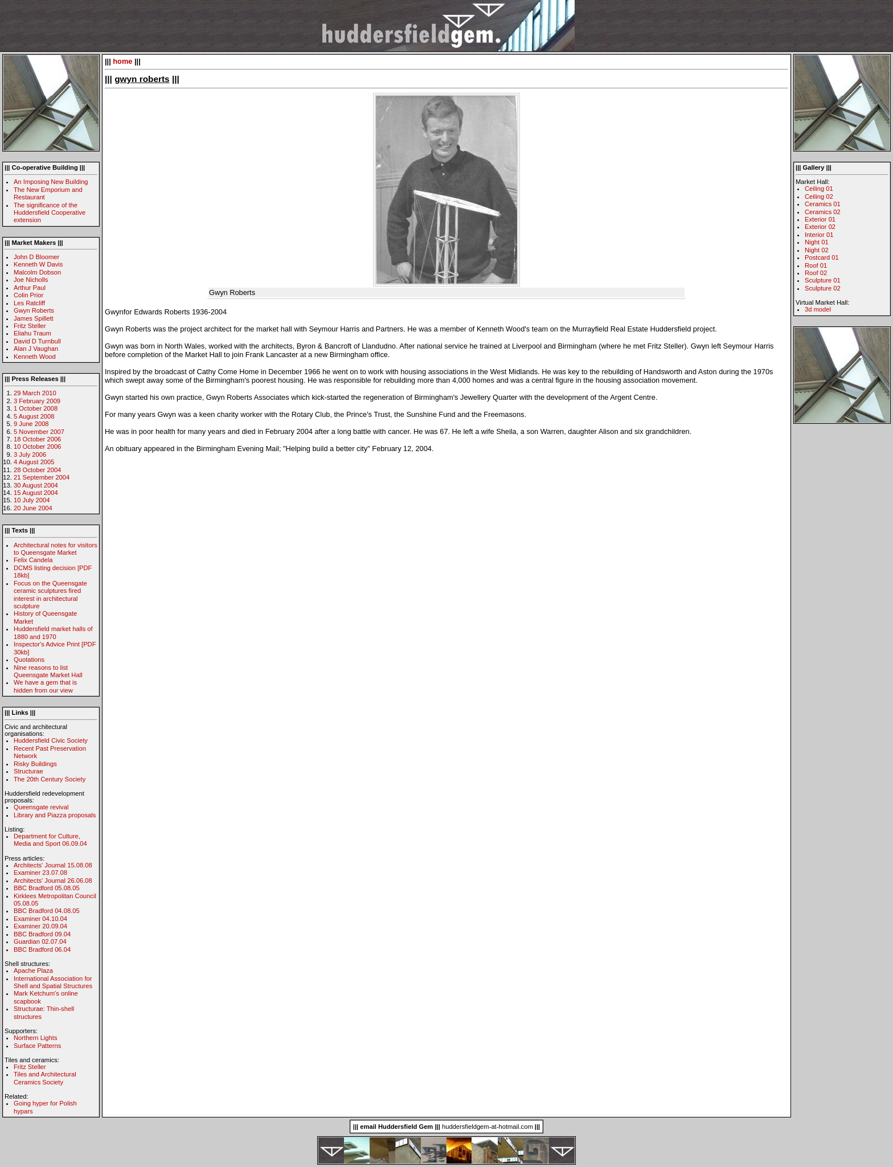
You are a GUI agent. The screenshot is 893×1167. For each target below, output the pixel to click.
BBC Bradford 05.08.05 (47, 888)
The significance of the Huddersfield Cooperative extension (49, 213)
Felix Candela (33, 559)
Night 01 (817, 242)
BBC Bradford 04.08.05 (47, 910)
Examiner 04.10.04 (40, 918)
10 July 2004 (32, 500)
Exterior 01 (820, 219)
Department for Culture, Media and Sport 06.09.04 (50, 840)
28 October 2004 (37, 469)
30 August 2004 (36, 485)
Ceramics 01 (823, 203)
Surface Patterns (37, 1045)
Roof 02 (816, 272)
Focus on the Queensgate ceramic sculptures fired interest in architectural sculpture (50, 594)
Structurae (28, 771)
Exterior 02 (820, 226)
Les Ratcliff (29, 303)
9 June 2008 (31, 423)
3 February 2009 (37, 401)
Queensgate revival (41, 807)
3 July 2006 (30, 454)
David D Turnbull (37, 341)
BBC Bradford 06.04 (42, 949)
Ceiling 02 (819, 196)
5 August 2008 (34, 416)
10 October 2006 (37, 446)
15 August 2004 (36, 492)
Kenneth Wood (35, 356)
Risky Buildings (35, 763)
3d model (818, 309)
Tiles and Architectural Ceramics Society (45, 1078)
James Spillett (34, 318)
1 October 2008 (36, 408)
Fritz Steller (30, 325)
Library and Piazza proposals (55, 815)
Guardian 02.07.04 (40, 941)
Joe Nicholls (31, 279)
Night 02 (817, 250)
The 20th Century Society (49, 779)
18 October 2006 (37, 439)
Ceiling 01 (819, 188)
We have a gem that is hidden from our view (45, 686)
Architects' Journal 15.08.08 (53, 865)
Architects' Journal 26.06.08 (53, 880)
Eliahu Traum (32, 333)
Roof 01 (816, 265)
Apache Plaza (33, 970)
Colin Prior (28, 295)
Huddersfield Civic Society (51, 740)
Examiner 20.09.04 (40, 926)
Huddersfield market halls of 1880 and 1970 (53, 632)
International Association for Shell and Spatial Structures (53, 982)
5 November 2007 (39, 431)
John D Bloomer (36, 256)
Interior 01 (819, 234)
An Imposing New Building (51, 181)
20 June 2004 (33, 508)
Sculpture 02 (823, 288)
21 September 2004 (41, 477)
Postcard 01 (822, 257)
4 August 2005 (34, 461)
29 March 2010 (35, 393)
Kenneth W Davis (38, 264)
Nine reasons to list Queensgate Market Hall (48, 671)
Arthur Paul (30, 287)
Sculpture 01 (823, 280)
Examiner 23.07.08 (40, 872)
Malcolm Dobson (37, 272)
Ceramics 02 (823, 211)
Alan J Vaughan (36, 348)
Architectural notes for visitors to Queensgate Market (55, 549)
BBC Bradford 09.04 (42, 934)
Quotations (29, 659)
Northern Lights (36, 1037)
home (122, 61)
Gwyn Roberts (34, 310)
